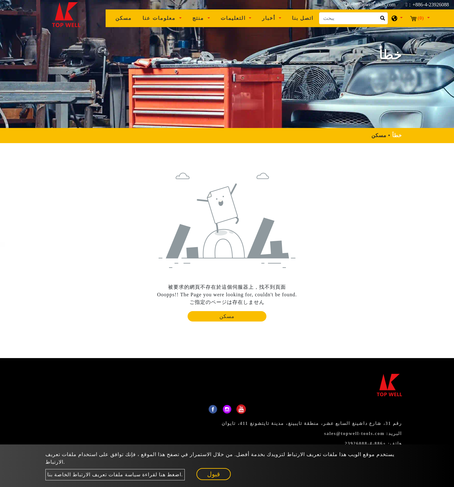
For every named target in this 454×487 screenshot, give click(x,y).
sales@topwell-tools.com (354, 433)
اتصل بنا (302, 18)
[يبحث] (353, 18)
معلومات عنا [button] (160, 18)
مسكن (126, 17)
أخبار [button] (269, 18)
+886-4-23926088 (365, 443)
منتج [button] (199, 18)
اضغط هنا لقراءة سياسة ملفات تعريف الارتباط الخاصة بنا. (115, 474)
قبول (213, 474)
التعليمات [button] (234, 18)
